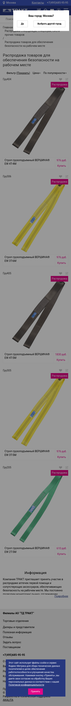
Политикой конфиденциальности (26, 685)
